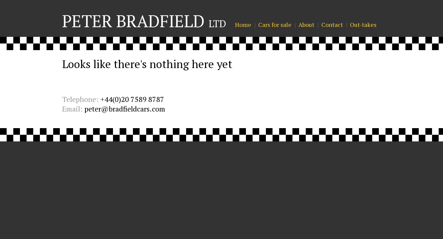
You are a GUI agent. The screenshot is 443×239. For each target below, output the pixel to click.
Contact (332, 25)
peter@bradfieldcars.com (124, 109)
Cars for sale (274, 25)
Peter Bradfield (144, 21)
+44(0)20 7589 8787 (132, 99)
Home (243, 25)
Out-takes (363, 25)
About (306, 25)
